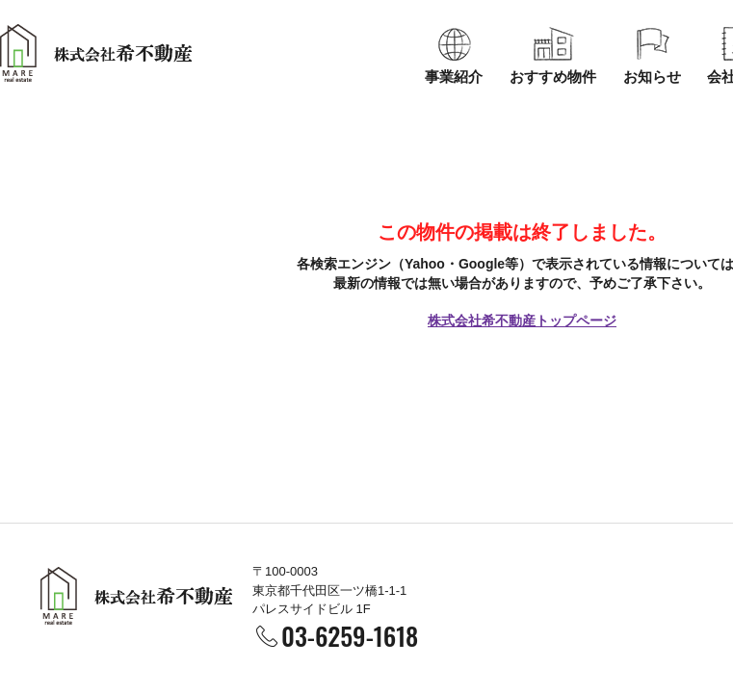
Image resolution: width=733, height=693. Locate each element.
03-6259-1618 (349, 636)
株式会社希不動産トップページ (522, 320)
